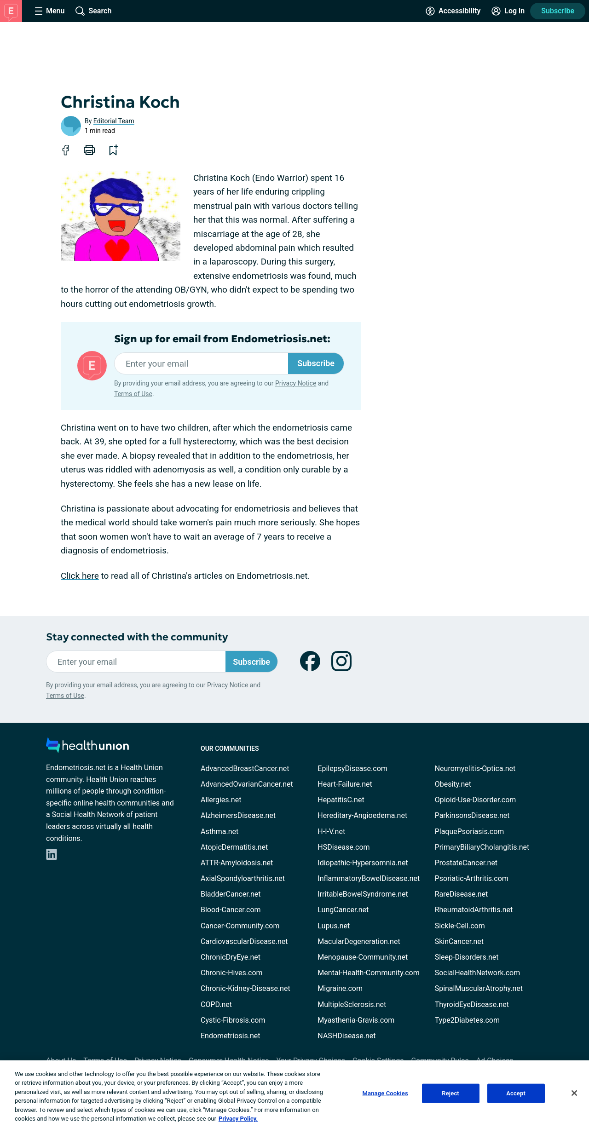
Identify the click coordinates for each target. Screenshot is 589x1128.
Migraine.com (340, 988)
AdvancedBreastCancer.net (245, 768)
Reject (450, 1093)
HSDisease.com (344, 847)
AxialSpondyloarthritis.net (243, 878)
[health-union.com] (87, 747)
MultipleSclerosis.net (352, 1004)
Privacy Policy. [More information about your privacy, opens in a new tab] (238, 1118)
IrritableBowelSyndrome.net (363, 894)
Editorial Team (113, 121)
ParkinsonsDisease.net (472, 815)
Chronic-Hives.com (232, 972)
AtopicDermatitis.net (234, 847)
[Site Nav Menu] (49, 11)
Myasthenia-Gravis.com (356, 1020)
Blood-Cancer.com (231, 909)
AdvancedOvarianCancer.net (247, 784)
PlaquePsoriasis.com (469, 831)
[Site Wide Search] (93, 11)
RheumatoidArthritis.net (474, 909)
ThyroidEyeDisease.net (472, 1004)
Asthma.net (219, 831)
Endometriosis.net (230, 1035)
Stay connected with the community (137, 637)
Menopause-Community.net (363, 957)
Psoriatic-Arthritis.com (471, 878)
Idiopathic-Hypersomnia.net (363, 862)
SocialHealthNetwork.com (477, 972)
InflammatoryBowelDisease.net (369, 878)
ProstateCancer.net (466, 862)
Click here (80, 575)
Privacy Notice (295, 383)
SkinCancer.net (459, 941)
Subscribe (557, 10)
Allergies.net (221, 799)
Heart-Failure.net (345, 784)
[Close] (574, 1093)
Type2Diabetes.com (467, 1020)
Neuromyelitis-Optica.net (475, 768)
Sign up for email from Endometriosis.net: (222, 339)
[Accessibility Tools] (453, 11)
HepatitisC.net (341, 799)
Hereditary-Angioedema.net (362, 815)
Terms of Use (133, 393)
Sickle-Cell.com (460, 925)
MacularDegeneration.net (359, 941)
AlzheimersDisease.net (238, 815)
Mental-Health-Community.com (368, 972)
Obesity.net (453, 784)
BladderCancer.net (231, 894)
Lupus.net (334, 925)
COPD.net (216, 1004)
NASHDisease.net (346, 1035)
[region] (294, 1094)
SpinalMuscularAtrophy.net (479, 988)
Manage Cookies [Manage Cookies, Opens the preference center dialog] (385, 1093)
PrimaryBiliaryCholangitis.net (482, 847)
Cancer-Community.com (240, 925)
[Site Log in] (508, 11)
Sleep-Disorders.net (467, 957)
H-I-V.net (331, 831)
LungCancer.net (343, 909)
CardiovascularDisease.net (244, 941)
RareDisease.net (461, 894)
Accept (515, 1093)
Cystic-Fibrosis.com (233, 1020)
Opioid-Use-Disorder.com (475, 799)
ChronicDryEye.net (230, 957)
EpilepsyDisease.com (352, 768)
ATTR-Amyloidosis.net (237, 862)
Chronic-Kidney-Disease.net (245, 988)
